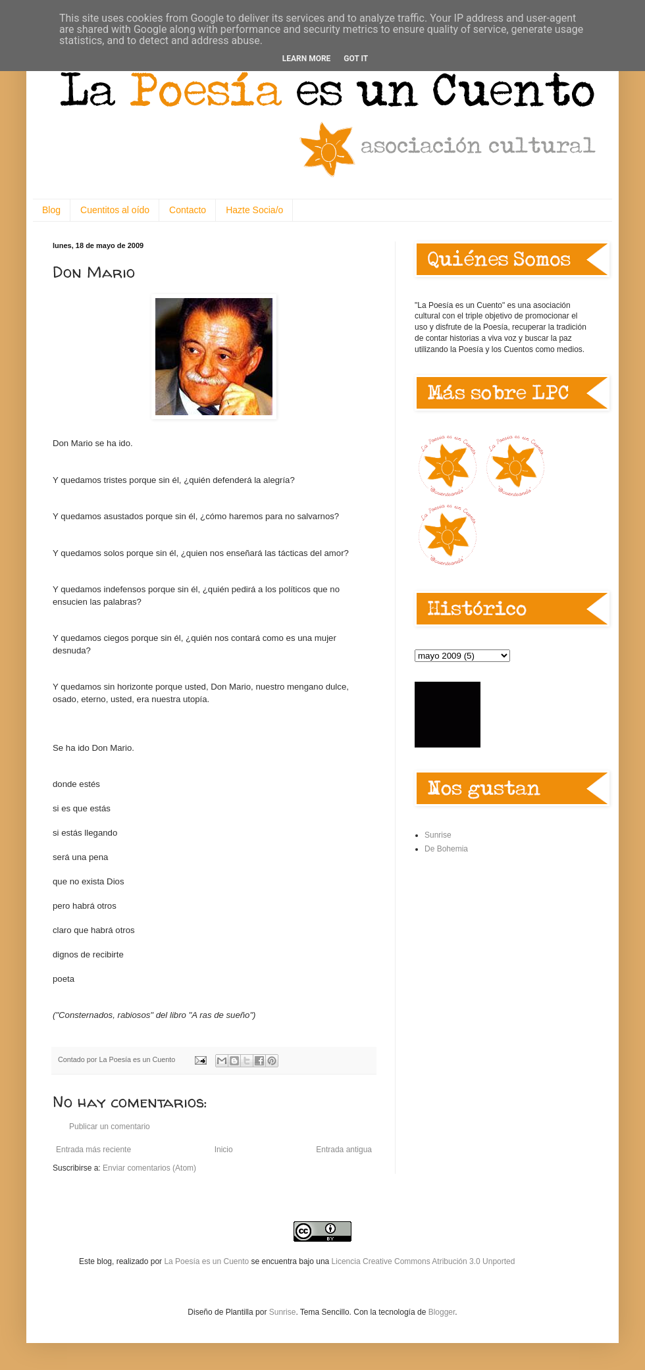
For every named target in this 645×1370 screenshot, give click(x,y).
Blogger (441, 1312)
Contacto (187, 210)
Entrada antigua (344, 1149)
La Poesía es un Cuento (207, 1261)
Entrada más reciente (93, 1149)
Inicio (224, 1149)
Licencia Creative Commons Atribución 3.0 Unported (423, 1261)
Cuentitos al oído (114, 210)
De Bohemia (446, 848)
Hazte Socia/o (254, 210)
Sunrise (438, 835)
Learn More (306, 58)
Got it (356, 58)
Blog (51, 210)
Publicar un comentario (109, 1126)
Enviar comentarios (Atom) (149, 1168)
